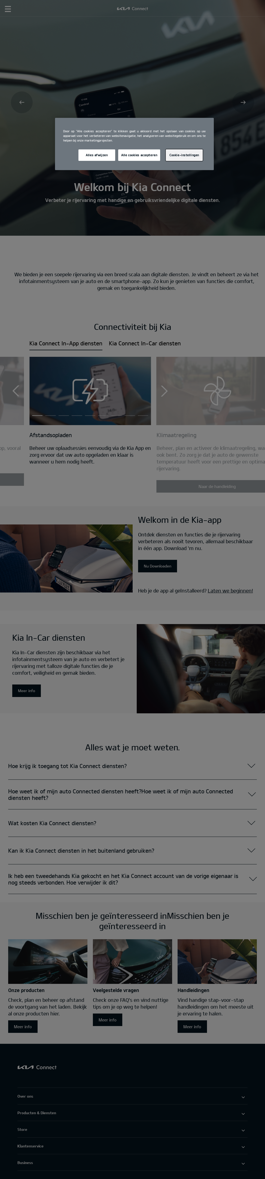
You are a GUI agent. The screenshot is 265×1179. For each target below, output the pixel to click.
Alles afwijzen (97, 155)
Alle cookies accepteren (139, 155)
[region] (134, 144)
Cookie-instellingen (184, 155)
